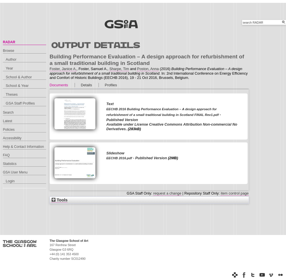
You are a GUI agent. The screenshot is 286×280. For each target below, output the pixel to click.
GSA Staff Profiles (20, 103)
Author (11, 59)
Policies (9, 130)
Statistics (10, 164)
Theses (12, 94)
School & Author (19, 77)
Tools (60, 200)
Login (10, 181)
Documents (59, 85)
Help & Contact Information (23, 147)
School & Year (17, 85)
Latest (7, 121)
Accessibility (12, 138)
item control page (235, 193)
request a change (167, 193)
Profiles (111, 85)
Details (86, 85)
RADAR (9, 42)
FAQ (6, 155)
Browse (8, 51)
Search (8, 113)
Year (9, 68)
